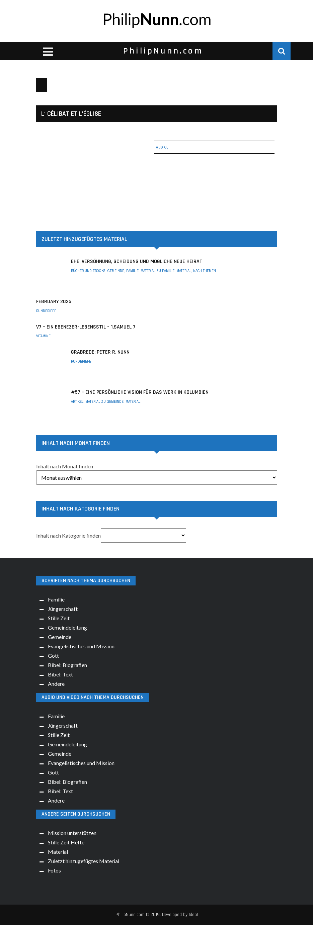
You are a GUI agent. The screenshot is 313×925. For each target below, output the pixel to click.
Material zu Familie (157, 270)
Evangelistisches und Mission (81, 646)
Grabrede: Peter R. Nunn (100, 352)
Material (183, 270)
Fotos (54, 870)
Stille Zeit (59, 618)
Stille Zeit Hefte (66, 842)
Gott (53, 655)
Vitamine (43, 336)
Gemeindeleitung (67, 627)
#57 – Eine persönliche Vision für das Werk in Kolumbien (140, 392)
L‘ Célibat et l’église (71, 113)
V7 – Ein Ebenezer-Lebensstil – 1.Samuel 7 (86, 327)
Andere (56, 683)
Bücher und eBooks (88, 270)
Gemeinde (115, 270)
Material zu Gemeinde (104, 401)
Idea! (193, 915)
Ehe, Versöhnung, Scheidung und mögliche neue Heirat (137, 261)
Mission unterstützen (72, 833)
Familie (132, 270)
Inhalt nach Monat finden (64, 466)
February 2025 (53, 301)
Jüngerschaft (63, 609)
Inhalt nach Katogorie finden (68, 535)
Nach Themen (204, 270)
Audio (161, 147)
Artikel (77, 401)
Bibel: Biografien (67, 665)
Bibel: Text (60, 674)
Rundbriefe (46, 310)
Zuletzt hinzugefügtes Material (83, 861)
